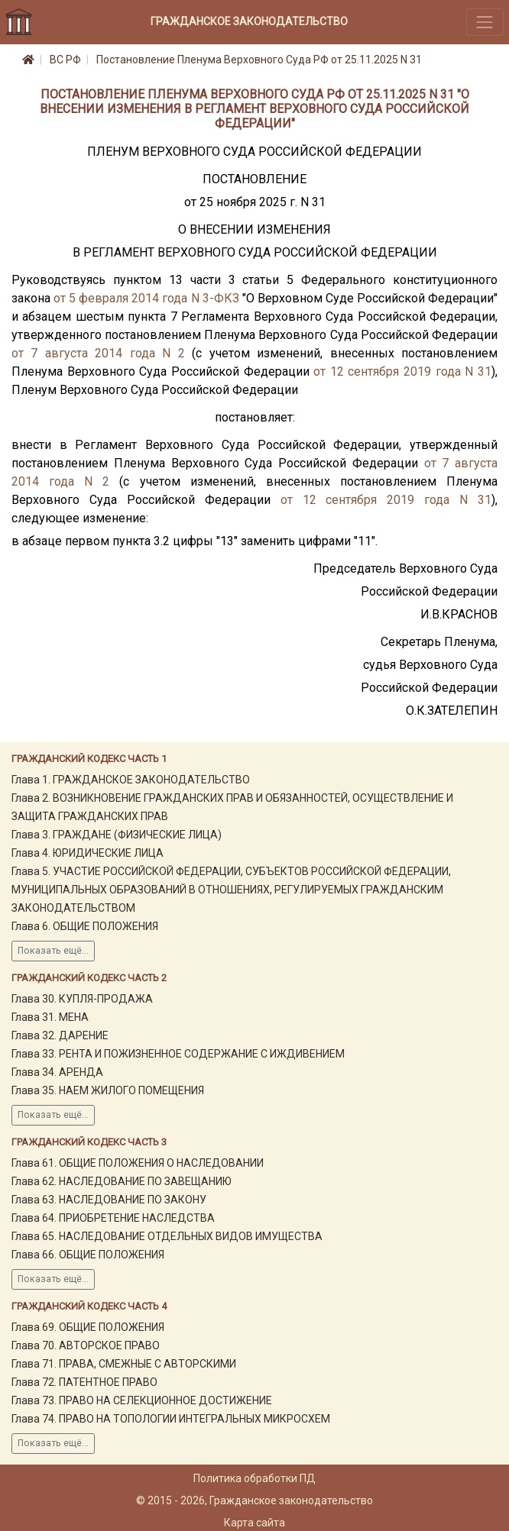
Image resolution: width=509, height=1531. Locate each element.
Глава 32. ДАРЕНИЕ (60, 1035)
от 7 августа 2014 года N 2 (98, 353)
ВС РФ (65, 59)
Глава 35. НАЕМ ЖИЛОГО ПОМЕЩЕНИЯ (107, 1090)
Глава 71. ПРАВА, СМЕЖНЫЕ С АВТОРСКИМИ (123, 1364)
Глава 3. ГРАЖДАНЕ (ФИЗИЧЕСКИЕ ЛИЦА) (116, 834)
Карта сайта (254, 1522)
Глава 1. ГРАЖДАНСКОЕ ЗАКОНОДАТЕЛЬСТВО (130, 780)
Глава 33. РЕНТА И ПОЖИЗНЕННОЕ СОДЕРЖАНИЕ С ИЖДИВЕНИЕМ (178, 1054)
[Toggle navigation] (485, 21)
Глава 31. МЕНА (50, 1017)
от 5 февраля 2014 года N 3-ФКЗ (146, 298)
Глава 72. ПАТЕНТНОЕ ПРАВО (84, 1382)
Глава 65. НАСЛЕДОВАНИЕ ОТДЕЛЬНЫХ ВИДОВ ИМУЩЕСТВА (167, 1236)
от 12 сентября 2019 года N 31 (402, 371)
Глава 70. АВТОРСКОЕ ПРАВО (85, 1345)
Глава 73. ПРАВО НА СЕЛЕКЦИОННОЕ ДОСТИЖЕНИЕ (141, 1400)
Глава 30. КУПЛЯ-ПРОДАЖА (82, 999)
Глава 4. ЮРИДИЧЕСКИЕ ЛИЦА (87, 853)
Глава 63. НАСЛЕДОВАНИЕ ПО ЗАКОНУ (108, 1199)
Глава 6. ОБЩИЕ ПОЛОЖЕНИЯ (84, 926)
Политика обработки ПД (254, 1478)
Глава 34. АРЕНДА (57, 1072)
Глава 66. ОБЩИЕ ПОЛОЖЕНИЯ (87, 1254)
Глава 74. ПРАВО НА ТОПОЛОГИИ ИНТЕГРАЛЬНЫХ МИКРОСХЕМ (170, 1419)
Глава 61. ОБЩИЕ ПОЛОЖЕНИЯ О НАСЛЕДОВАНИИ (137, 1163)
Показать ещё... (53, 950)
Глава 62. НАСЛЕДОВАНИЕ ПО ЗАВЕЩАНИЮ (121, 1181)
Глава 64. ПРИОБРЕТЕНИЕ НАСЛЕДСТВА (113, 1218)
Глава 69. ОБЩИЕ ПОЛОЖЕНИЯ (87, 1327)
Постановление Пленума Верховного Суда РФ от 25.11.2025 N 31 (259, 59)
